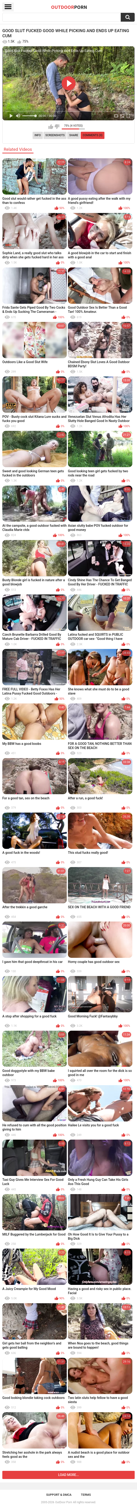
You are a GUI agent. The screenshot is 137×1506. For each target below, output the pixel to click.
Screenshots (55, 135)
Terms (86, 1494)
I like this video (50, 126)
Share (73, 135)
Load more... (68, 1475)
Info (38, 135)
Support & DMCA (58, 1494)
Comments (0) (93, 135)
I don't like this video (56, 126)
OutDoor (69, 7)
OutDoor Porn (63, 1502)
